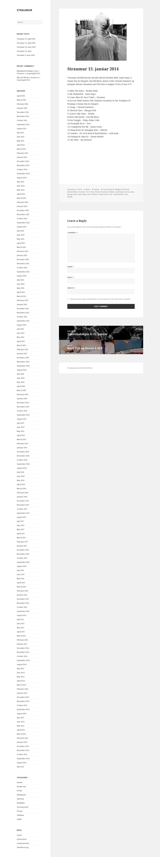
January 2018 (22, 497)
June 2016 (20, 574)
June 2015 (20, 623)
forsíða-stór (21, 786)
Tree (126, 194)
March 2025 (21, 149)
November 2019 (23, 407)
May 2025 (20, 141)
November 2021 (23, 313)
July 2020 (20, 374)
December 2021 (23, 308)
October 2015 (22, 607)
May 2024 (20, 190)
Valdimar (20, 815)
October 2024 (22, 169)
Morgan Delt (72, 194)
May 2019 (20, 431)
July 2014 (20, 668)
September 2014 (23, 660)
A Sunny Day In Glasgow (112, 189)
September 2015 (23, 611)
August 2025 (21, 128)
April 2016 (21, 582)
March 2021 (21, 345)
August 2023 (21, 227)
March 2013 (21, 734)
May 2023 (20, 239)
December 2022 (23, 259)
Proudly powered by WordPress (79, 368)
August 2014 (21, 664)
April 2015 (21, 632)
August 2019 (21, 419)
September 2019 (23, 415)
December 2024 (23, 161)
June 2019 (20, 427)
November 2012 (23, 750)
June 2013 (20, 722)
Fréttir (19, 791)
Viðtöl (19, 819)
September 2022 (23, 272)
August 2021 (21, 325)
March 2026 (21, 100)
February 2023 (22, 251)
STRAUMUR (24, 10)
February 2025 (22, 153)
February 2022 (22, 300)
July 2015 (20, 619)
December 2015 (23, 599)
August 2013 (21, 713)
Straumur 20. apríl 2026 (26, 39)
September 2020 (23, 366)
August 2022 (21, 276)
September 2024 (23, 173)
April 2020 (21, 386)
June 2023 (20, 235)
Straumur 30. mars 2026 (26, 47)
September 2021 (23, 321)
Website (71, 288)
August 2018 (21, 468)
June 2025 (20, 137)
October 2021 (22, 317)
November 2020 (23, 362)
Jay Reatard (120, 192)
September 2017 (23, 513)
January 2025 (22, 157)
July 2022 (20, 280)
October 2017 (22, 509)
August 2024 (21, 178)
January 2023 (22, 255)
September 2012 (23, 758)
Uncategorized (22, 807)
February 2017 (22, 542)
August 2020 (21, 370)
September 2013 (23, 709)
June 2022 (20, 284)
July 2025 (20, 133)
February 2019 (22, 443)
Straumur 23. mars (24, 51)
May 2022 (20, 288)
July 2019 (20, 423)
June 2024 (20, 186)
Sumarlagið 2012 (33, 73)
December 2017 (23, 501)
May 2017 (20, 529)
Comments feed (23, 843)
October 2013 (22, 705)
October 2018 (22, 460)
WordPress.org (23, 847)
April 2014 (21, 681)
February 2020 (22, 394)
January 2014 (22, 693)
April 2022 (21, 292)
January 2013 (22, 742)
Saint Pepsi (82, 194)
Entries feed (21, 839)
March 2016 (21, 587)
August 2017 (21, 517)
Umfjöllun (21, 803)
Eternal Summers (101, 192)
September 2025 (23, 124)
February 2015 (22, 640)
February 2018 (22, 492)
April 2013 (21, 730)
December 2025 (23, 112)
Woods (69, 197)
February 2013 (22, 738)
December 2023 (23, 210)
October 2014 (22, 656)
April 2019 (21, 435)
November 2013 (23, 701)
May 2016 (20, 578)
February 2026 (22, 104)
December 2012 (23, 746)
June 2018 (20, 476)
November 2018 (23, 456)
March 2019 (21, 439)
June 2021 (20, 333)
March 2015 (21, 636)
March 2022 (21, 296)
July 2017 (20, 521)
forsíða (19, 782)
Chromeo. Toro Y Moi (86, 192)
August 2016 (21, 566)
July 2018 (20, 472)
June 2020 (20, 378)
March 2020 (21, 390)
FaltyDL (112, 192)
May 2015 (20, 627)
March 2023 (21, 247)
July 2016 (20, 570)
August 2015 (21, 615)
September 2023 (23, 223)
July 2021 (20, 329)
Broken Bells (72, 192)
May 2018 (20, 480)
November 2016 (23, 554)
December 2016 (23, 550)
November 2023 (23, 214)
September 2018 (23, 464)
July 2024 (20, 182)
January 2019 (22, 447)
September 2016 (23, 562)
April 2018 (21, 484)
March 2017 (21, 537)
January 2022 (22, 304)
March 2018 (21, 488)
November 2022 (23, 263)
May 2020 (20, 382)
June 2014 (20, 672)
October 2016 (22, 558)
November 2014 (23, 652)
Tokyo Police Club (105, 194)
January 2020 (22, 398)
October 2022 (22, 268)
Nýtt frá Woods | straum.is (27, 77)
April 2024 (21, 194)
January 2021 (22, 353)
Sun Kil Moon (92, 194)
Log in (19, 835)
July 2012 (20, 767)
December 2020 (23, 358)
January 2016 (22, 595)
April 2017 (21, 533)
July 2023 (20, 231)
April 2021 (21, 341)
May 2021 (20, 337)
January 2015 (22, 644)
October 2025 (22, 120)
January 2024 (22, 206)
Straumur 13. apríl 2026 (26, 43)
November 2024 (23, 165)
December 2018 (23, 452)
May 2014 (20, 677)
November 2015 (23, 603)
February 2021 (22, 349)
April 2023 (21, 243)
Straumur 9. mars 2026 (26, 55)
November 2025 (23, 116)
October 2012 (22, 754)
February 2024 (22, 202)
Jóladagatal (21, 795)
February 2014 (22, 689)
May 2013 (20, 726)
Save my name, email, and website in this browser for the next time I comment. (100, 299)
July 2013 (20, 717)
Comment (72, 233)
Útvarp (19, 811)
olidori (87, 189)
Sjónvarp (20, 799)
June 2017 (20, 525)
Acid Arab (125, 189)
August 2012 (21, 762)
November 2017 (23, 505)
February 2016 (22, 591)
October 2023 (22, 218)
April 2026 (21, 96)
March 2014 (21, 685)
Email (70, 277)
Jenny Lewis (129, 192)
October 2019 (22, 411)
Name (70, 267)
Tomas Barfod (118, 194)
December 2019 (23, 403)
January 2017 (22, 546)
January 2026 (22, 108)
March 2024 (21, 198)
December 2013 (23, 697)
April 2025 (21, 145)
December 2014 (23, 648)
